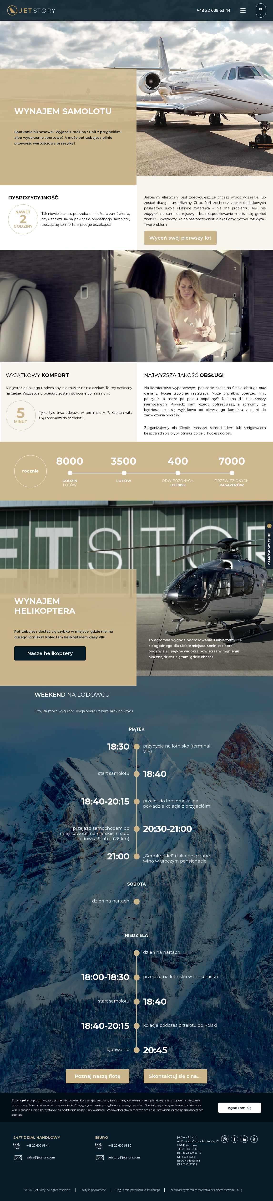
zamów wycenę (269, 549)
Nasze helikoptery (50, 653)
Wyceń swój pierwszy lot (180, 238)
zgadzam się (240, 1107)
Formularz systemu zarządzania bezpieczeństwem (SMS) (205, 1190)
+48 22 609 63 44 (213, 10)
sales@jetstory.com (40, 1157)
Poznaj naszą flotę (97, 1076)
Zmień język (261, 10)
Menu (243, 10)
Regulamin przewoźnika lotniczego (138, 1190)
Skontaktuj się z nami (176, 1076)
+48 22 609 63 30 (119, 1146)
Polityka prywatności (93, 1190)
